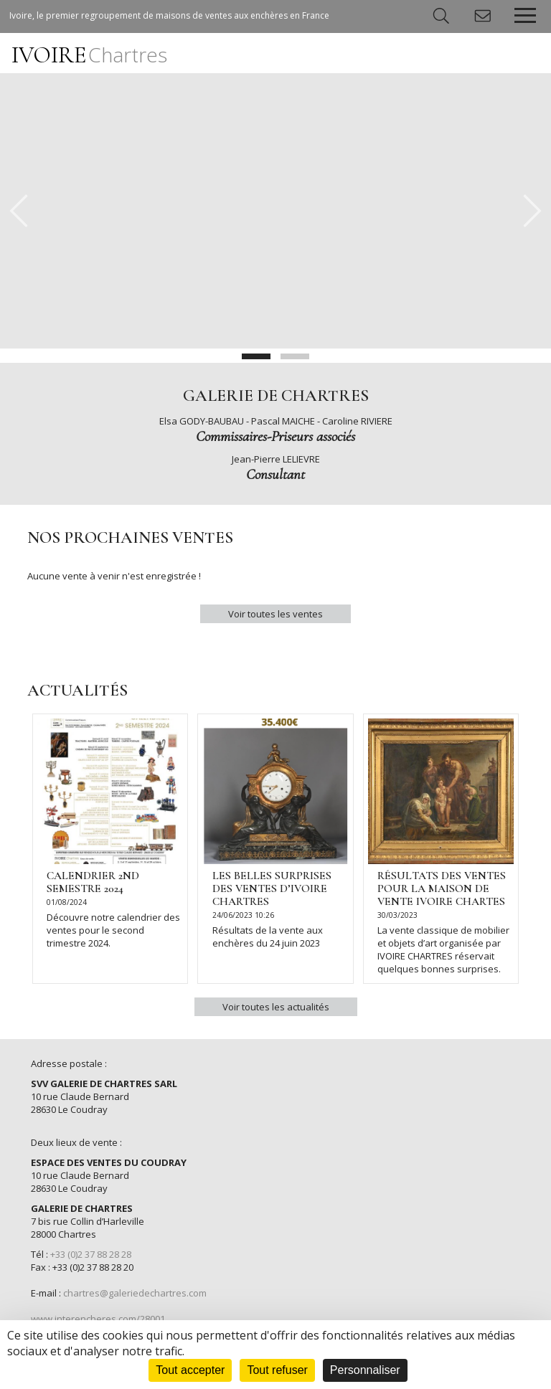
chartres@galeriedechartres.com (135, 1292)
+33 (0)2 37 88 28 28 (90, 1254)
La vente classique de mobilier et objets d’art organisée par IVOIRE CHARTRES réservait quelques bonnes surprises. (443, 949)
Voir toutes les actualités (275, 1006)
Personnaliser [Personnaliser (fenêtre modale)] (365, 1370)
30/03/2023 (397, 915)
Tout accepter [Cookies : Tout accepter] (190, 1370)
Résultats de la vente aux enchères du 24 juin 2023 (267, 936)
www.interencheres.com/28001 (98, 1318)
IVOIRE (89, 55)
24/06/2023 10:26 (243, 915)
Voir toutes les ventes (275, 613)
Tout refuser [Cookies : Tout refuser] (277, 1370)
